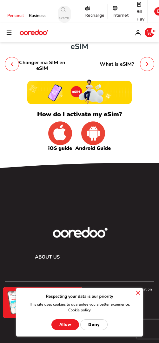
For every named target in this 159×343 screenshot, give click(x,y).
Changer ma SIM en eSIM (42, 65)
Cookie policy (79, 310)
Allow (65, 324)
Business (37, 16)
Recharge (94, 15)
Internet (121, 15)
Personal (15, 16)
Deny (94, 324)
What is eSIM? (117, 64)
